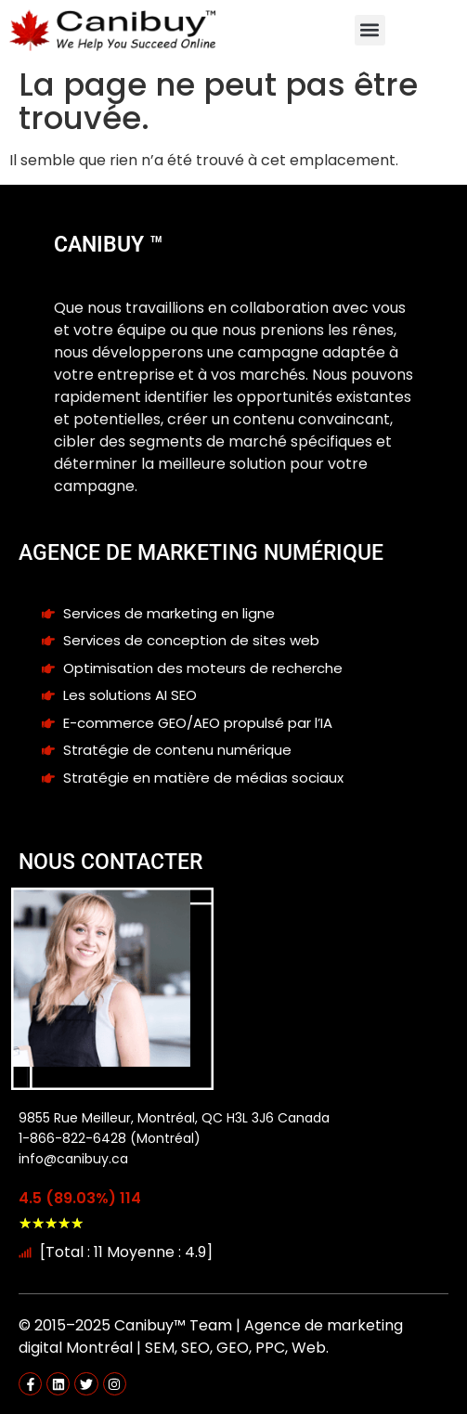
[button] (370, 30)
